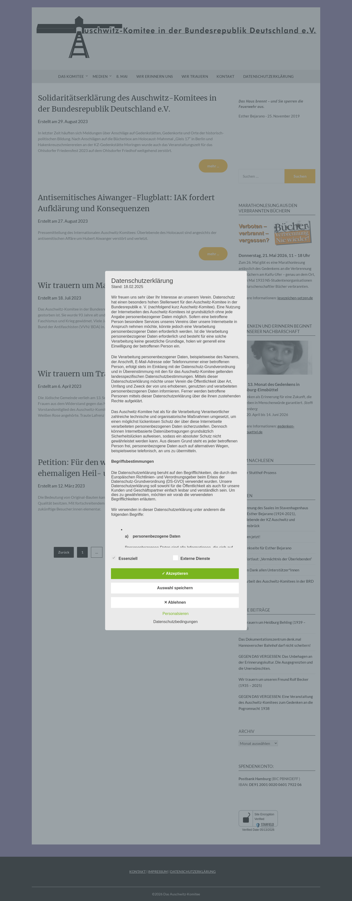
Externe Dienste (191, 558)
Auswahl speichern (175, 588)
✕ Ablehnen (175, 602)
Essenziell (124, 558)
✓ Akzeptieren (175, 573)
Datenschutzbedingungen (175, 622)
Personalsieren (176, 614)
